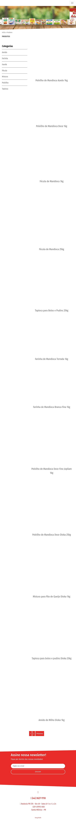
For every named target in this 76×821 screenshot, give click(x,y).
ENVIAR (38, 772)
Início (3, 32)
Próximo (39, 733)
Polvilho (5, 82)
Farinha (5, 58)
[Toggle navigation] (72, 3)
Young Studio (38, 817)
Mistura (5, 76)
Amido (4, 52)
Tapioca (5, 89)
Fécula (4, 70)
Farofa (4, 64)
